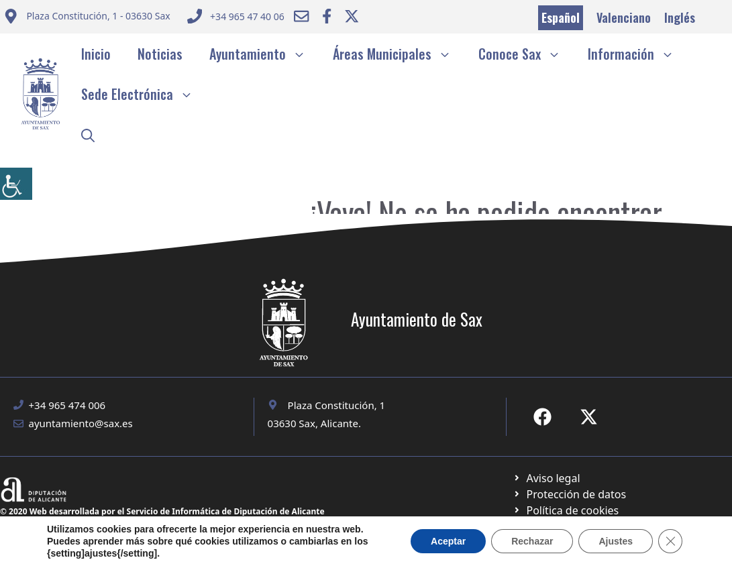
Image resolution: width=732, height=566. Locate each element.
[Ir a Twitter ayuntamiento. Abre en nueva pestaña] (351, 16)
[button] (88, 134)
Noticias (160, 54)
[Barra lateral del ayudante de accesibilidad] (16, 184)
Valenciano (623, 17)
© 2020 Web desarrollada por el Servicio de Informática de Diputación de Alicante (162, 511)
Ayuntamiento (264, 54)
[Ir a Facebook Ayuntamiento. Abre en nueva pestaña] (326, 16)
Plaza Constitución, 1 (337, 405)
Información (638, 54)
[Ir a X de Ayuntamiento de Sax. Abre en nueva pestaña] (588, 417)
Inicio (96, 54)
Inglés (679, 17)
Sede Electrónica (144, 94)
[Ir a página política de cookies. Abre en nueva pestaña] (569, 494)
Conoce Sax (526, 54)
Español (560, 17)
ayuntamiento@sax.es (81, 423)
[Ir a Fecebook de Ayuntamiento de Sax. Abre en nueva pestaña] (542, 417)
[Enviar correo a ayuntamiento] (87, 17)
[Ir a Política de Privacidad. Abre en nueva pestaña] (546, 478)
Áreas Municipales (399, 54)
